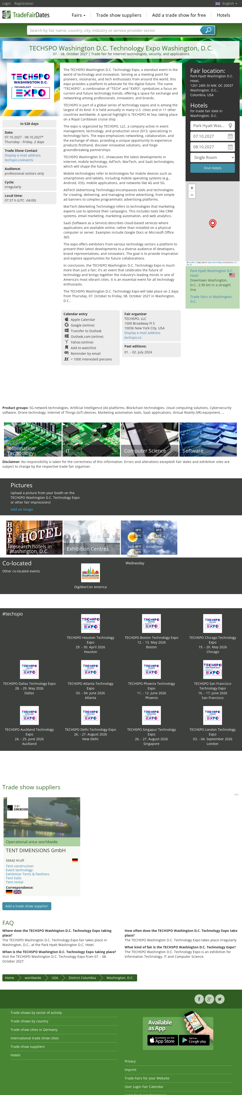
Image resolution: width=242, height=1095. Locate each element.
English (229, 3)
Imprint (130, 1069)
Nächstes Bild (77, 817)
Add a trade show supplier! (26, 906)
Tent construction (20, 866)
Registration (23, 3)
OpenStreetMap (215, 262)
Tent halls (13, 878)
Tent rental (14, 882)
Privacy (130, 1061)
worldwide (33, 977)
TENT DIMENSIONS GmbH (36, 850)
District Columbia (82, 977)
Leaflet (191, 262)
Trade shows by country (29, 1021)
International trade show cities (35, 1038)
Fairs (78, 15)
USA (55, 977)
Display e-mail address (23, 155)
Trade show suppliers (118, 15)
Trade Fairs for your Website (147, 1078)
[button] (213, 223)
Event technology (19, 870)
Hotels (223, 15)
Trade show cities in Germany (34, 1029)
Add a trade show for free (179, 15)
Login (6, 3)
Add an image (22, 509)
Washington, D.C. (120, 977)
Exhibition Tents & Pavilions (27, 874)
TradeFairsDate (25, 14)
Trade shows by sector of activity (36, 1012)
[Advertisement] (120, 390)
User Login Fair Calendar (144, 1086)
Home (9, 977)
